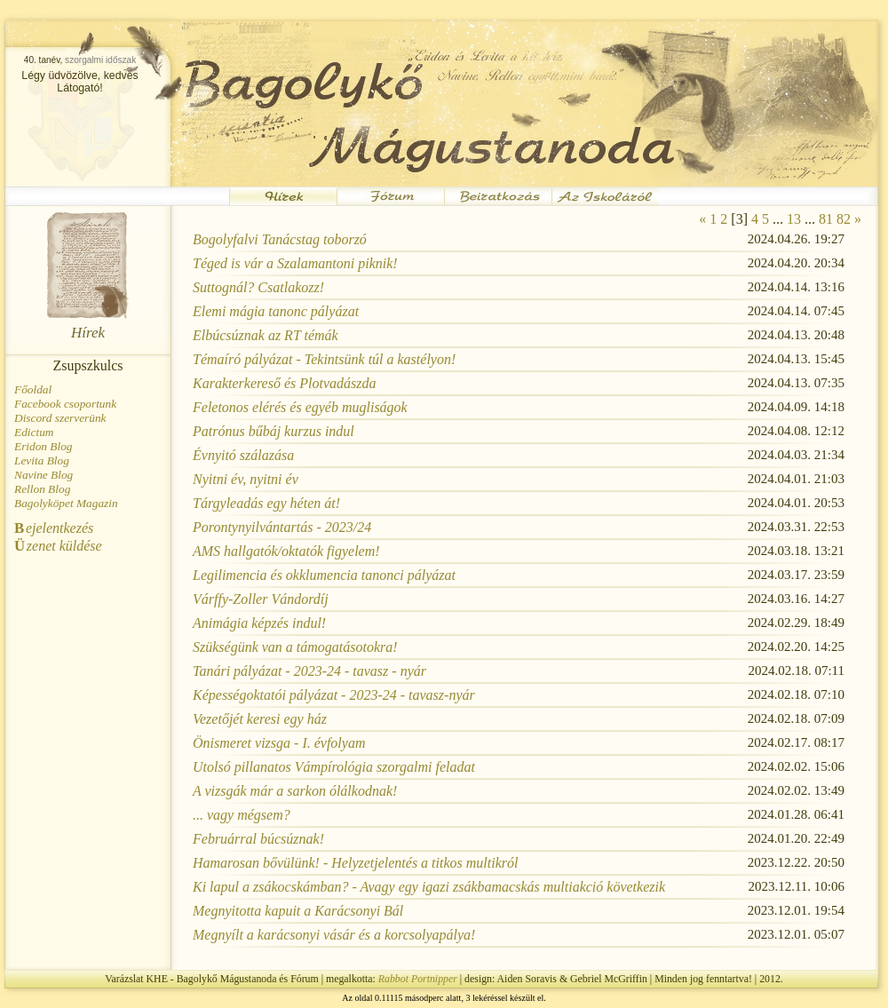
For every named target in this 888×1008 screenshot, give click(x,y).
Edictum (33, 432)
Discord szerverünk (60, 418)
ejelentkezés (53, 528)
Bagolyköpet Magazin (66, 503)
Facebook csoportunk (65, 403)
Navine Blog (43, 474)
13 (794, 218)
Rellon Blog (42, 489)
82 (843, 218)
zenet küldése (58, 545)
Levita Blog (41, 460)
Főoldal (33, 389)
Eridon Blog (43, 446)
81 (826, 218)
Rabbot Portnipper (417, 978)
